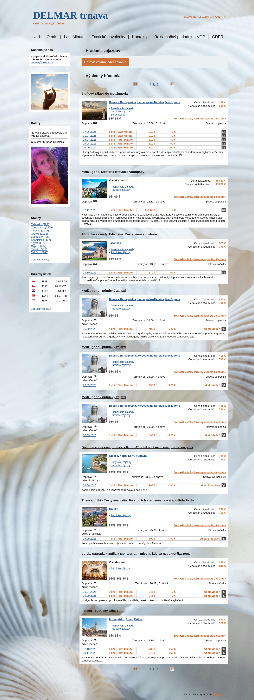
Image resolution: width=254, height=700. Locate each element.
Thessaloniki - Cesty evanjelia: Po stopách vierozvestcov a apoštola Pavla (138, 500)
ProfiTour (218, 694)
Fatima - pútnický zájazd (100, 610)
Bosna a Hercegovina (122, 102)
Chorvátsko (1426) (42, 227)
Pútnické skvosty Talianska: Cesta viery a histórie (119, 234)
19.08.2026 (89, 143)
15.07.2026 (89, 139)
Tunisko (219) (39, 249)
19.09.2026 (89, 595)
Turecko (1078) (40, 230)
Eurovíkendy (118, 114)
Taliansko (115, 243)
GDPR (217, 37)
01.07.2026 (89, 135)
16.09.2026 (89, 147)
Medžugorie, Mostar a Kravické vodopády (113, 171)
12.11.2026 (89, 210)
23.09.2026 (89, 485)
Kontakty (139, 37)
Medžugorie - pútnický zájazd (104, 290)
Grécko (113, 455)
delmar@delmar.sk (42, 62)
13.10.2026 (89, 272)
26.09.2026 (89, 328)
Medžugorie (172, 102)
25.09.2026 (89, 538)
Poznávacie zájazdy (122, 108)
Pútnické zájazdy (121, 111)
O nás (52, 37)
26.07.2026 (89, 591)
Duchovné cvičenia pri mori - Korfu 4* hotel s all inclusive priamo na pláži (137, 447)
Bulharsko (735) (40, 236)
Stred (129, 619)
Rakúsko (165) (39, 252)
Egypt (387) (38, 243)
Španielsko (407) (41, 239)
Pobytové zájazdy (121, 462)
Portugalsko (116, 619)
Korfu (123, 455)
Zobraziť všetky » (41, 259)
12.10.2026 (89, 649)
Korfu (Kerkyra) (137, 455)
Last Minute (74, 37)
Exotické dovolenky (108, 37)
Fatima (138, 619)
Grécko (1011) (39, 233)
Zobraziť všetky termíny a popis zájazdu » (199, 118)
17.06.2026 (89, 131)
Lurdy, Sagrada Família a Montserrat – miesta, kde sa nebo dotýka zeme (136, 553)
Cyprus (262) (38, 246)
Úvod (35, 37)
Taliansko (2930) (40, 224)
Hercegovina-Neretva (150, 102)
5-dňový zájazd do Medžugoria (105, 93)
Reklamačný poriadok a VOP (179, 37)
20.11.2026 (89, 652)
